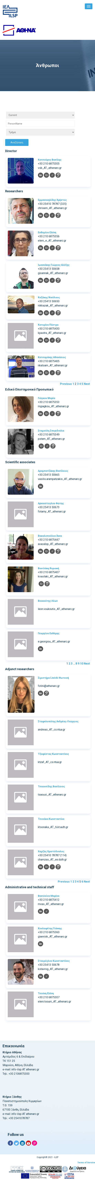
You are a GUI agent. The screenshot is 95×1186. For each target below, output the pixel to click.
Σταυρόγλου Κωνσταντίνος (54, 961)
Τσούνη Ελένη (46, 993)
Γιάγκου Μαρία (46, 398)
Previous (66, 384)
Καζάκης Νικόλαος (49, 297)
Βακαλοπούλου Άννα (50, 536)
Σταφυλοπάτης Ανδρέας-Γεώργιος (58, 721)
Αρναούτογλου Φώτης (51, 503)
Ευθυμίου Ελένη (47, 232)
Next (87, 384)
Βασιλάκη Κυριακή (48, 568)
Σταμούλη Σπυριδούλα (51, 430)
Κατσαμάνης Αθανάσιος (52, 357)
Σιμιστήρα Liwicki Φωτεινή (53, 677)
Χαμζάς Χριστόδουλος (51, 851)
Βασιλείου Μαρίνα (48, 896)
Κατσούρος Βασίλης (49, 159)
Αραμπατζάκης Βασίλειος (53, 471)
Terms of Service (86, 1162)
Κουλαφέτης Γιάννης (50, 928)
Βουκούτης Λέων (48, 600)
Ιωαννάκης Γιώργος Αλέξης (53, 265)
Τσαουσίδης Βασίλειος (51, 786)
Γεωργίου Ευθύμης (48, 633)
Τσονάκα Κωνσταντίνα (51, 819)
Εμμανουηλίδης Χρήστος (52, 200)
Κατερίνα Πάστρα (48, 324)
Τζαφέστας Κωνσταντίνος (53, 754)
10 (81, 663)
